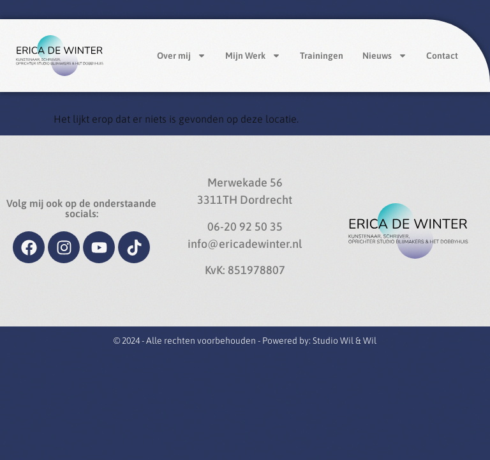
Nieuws (384, 55)
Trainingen (321, 55)
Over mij (181, 55)
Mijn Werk (253, 55)
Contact (442, 55)
